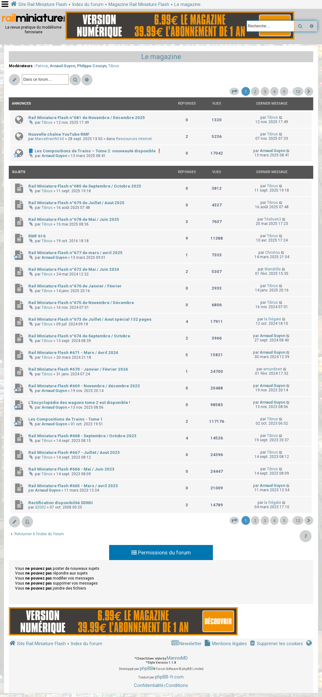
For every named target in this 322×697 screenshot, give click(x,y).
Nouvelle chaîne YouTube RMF (58, 134)
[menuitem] (276, 644)
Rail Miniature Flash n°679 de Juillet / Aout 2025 (76, 202)
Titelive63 (272, 219)
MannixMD (177, 658)
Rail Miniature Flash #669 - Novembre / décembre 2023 (84, 386)
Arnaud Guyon (62, 66)
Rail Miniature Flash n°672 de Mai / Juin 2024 (73, 269)
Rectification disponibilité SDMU (60, 502)
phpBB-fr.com (169, 677)
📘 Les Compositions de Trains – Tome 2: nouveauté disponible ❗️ (95, 151)
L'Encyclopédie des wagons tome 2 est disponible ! (79, 402)
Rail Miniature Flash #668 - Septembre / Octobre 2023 (82, 435)
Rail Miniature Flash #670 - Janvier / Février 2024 (78, 369)
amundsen (272, 369)
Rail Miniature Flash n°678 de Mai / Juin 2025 (73, 219)
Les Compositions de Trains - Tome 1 (65, 419)
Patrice (42, 66)
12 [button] (298, 91)
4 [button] (274, 91)
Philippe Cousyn (91, 66)
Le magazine (161, 57)
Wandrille (272, 269)
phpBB (146, 668)
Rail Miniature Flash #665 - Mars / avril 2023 (73, 485)
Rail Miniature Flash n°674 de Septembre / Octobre (79, 336)
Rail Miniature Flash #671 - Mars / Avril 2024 (73, 352)
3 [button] (265, 91)
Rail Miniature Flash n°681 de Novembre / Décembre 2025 (86, 117)
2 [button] (255, 91)
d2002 (40, 507)
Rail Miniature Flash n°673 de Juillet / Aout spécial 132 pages (90, 319)
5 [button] (284, 91)
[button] (234, 91)
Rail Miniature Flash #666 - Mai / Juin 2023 (71, 469)
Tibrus (113, 66)
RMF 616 (37, 236)
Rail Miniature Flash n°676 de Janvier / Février (75, 286)
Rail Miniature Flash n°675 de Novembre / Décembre (81, 302)
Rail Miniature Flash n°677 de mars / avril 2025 (75, 252)
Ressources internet (134, 139)
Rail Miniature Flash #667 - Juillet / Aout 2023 (74, 452)
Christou (272, 252)
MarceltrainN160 (49, 139)
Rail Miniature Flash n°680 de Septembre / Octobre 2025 (84, 186)
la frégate (272, 319)
